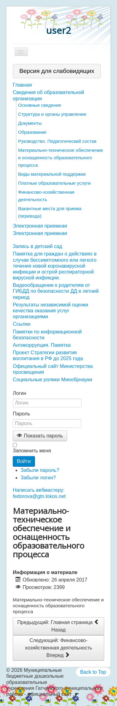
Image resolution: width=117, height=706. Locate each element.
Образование (32, 132)
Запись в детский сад (37, 246)
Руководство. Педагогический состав (57, 141)
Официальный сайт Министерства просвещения (53, 369)
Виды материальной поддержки (51, 174)
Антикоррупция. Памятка (42, 345)
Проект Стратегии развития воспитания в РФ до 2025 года (48, 355)
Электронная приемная (40, 226)
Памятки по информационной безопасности (47, 334)
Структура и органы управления (52, 114)
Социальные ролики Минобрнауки (52, 379)
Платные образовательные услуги (54, 183)
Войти (24, 461)
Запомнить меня (32, 450)
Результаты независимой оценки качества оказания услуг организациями (50, 310)
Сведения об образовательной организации (48, 95)
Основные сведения (39, 105)
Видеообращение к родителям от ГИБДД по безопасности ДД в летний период (56, 291)
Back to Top (93, 672)
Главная (22, 85)
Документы (30, 123)
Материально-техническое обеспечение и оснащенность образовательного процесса (60, 158)
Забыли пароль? (40, 470)
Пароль (21, 413)
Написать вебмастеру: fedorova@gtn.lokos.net (39, 493)
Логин (19, 393)
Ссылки (21, 324)
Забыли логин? (38, 477)
